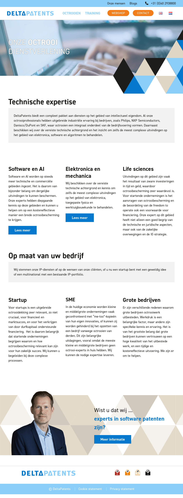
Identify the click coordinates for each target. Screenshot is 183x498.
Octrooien (72, 13)
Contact (143, 13)
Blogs (133, 3)
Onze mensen (116, 3)
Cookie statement (90, 485)
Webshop (118, 13)
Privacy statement (122, 485)
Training (92, 13)
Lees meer (22, 230)
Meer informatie (112, 439)
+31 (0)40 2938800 (160, 3)
